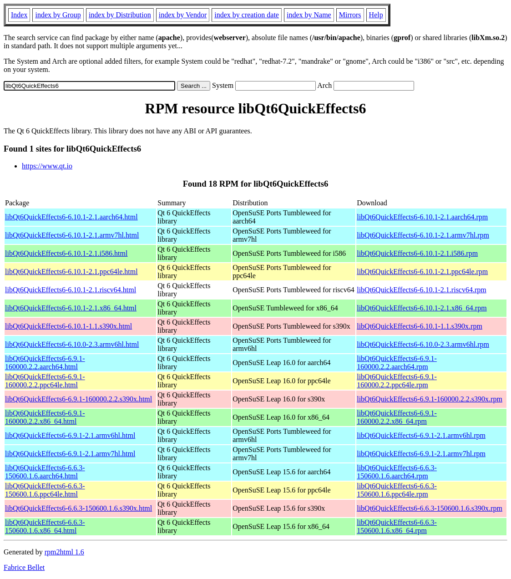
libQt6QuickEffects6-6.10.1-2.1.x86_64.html (71, 308)
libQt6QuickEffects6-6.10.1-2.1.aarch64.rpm (422, 217)
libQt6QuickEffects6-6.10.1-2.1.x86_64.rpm (421, 308)
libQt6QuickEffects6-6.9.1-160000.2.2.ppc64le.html (45, 381)
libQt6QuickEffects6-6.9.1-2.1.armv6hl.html (70, 435)
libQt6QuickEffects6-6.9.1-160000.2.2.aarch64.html (45, 363)
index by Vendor (183, 15)
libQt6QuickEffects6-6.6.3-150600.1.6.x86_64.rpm (397, 526)
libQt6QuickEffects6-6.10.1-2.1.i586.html (66, 253)
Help (376, 15)
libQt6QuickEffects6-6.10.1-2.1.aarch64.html (71, 217)
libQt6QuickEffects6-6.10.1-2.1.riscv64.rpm (421, 290)
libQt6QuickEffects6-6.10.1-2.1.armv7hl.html (72, 235)
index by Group (58, 15)
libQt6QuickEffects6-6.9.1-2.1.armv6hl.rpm (421, 435)
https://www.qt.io (47, 166)
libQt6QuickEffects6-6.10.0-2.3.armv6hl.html (72, 344)
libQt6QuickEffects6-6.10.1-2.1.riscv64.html (70, 290)
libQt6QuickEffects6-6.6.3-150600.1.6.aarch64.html (45, 472)
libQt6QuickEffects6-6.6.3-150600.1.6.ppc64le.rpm (397, 490)
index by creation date (246, 15)
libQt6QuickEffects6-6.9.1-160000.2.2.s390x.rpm (429, 399)
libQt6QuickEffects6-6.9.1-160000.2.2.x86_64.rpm (397, 417)
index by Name (309, 15)
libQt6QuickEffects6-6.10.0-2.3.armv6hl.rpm (423, 344)
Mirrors (350, 15)
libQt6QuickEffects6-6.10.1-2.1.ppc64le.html (71, 271)
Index (19, 15)
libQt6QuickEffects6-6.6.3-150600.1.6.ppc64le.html (45, 490)
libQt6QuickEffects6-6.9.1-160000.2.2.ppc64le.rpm (397, 381)
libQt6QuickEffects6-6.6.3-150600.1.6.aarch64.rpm (397, 472)
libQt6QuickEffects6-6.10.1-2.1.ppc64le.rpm (422, 271)
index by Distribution (120, 15)
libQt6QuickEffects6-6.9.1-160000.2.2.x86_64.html (45, 417)
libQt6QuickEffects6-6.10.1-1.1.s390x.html (68, 326)
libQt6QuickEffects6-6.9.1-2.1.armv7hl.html (70, 453)
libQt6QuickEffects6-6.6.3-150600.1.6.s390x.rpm (429, 508)
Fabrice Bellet (24, 567)
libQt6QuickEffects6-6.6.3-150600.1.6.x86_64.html (45, 526)
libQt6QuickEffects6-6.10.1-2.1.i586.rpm (417, 253)
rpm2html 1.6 (64, 552)
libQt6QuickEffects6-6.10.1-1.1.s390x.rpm (419, 326)
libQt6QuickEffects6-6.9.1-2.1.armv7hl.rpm (421, 453)
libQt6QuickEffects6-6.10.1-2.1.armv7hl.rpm (423, 235)
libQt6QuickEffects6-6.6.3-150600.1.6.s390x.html (78, 508)
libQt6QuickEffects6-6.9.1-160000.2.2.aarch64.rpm (397, 363)
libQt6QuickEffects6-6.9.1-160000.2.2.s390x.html (78, 399)
